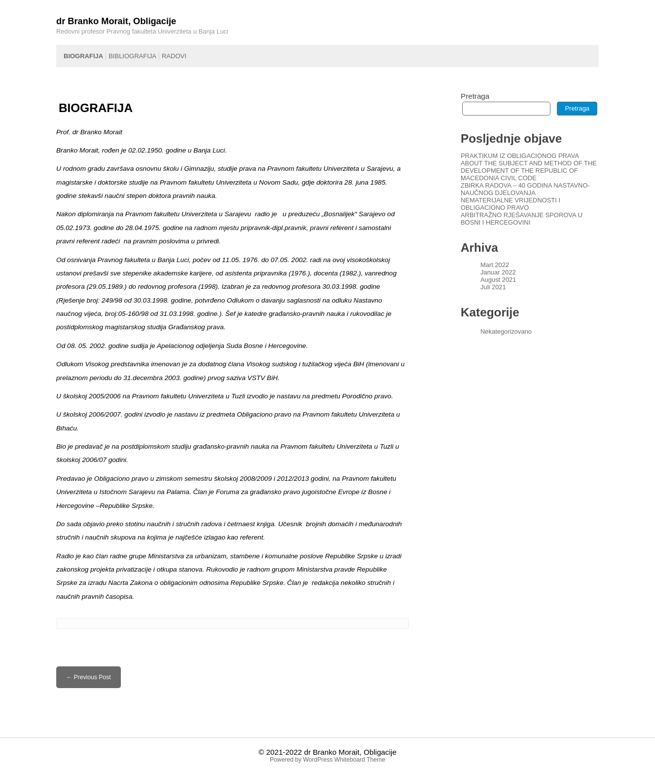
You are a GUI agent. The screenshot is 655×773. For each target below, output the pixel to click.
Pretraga (475, 96)
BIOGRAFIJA (83, 56)
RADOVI (174, 56)
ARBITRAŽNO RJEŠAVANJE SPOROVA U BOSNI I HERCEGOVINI (521, 218)
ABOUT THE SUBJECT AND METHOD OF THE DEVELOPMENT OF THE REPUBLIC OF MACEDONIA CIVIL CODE (529, 170)
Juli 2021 (493, 287)
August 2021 (498, 279)
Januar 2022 (498, 272)
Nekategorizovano (506, 331)
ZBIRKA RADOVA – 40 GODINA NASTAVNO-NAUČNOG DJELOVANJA (525, 189)
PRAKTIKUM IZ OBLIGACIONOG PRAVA (520, 155)
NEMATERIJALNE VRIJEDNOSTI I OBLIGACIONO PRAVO (510, 203)
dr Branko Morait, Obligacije (350, 752)
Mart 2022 (494, 265)
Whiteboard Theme (359, 759)
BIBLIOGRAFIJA (132, 56)
